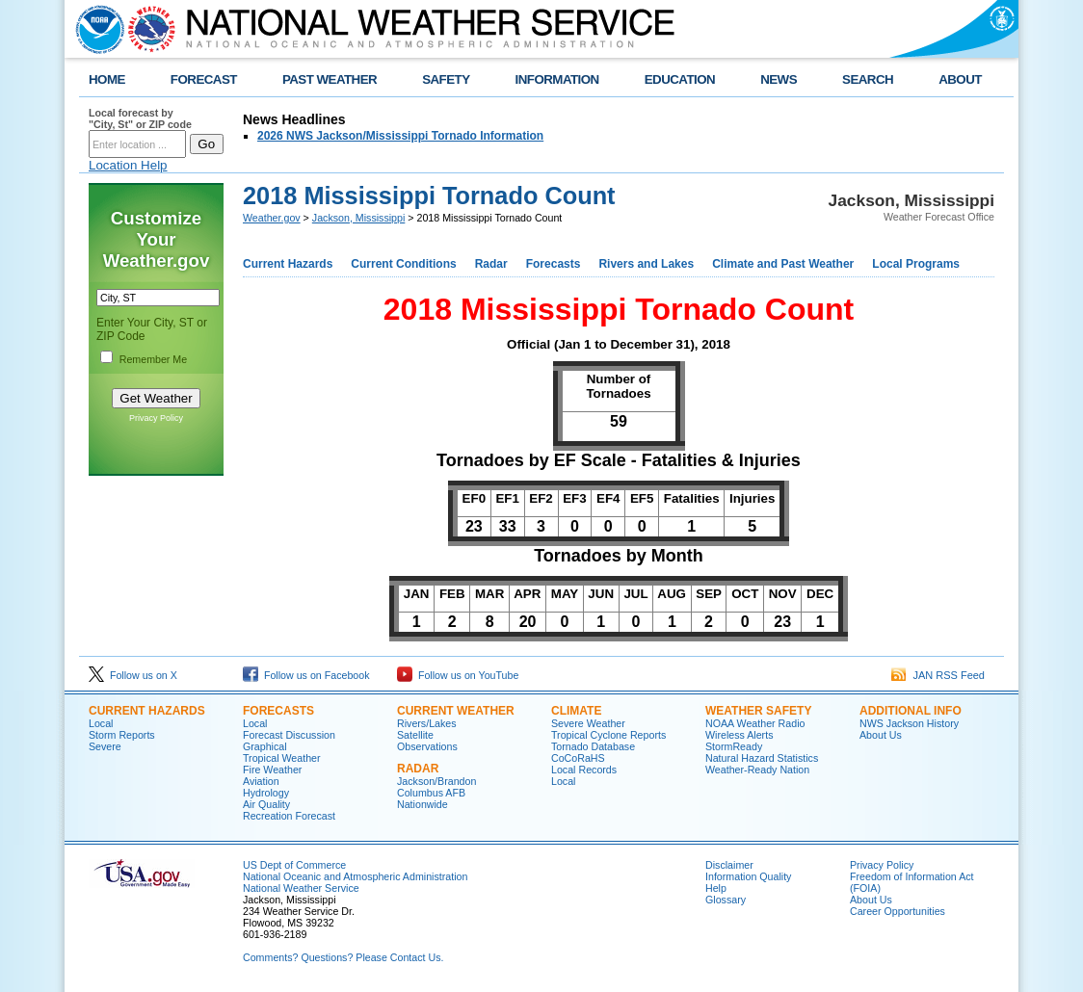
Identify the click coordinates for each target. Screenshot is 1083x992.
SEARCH (867, 79)
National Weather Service (301, 888)
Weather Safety (758, 711)
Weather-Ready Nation (757, 769)
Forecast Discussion (289, 735)
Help (715, 888)
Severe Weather (588, 723)
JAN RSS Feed (938, 675)
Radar (491, 264)
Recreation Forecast (289, 816)
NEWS (778, 79)
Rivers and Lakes (646, 264)
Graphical (265, 746)
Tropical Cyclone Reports (608, 735)
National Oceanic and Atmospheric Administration (355, 876)
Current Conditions (403, 264)
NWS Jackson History (909, 723)
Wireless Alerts (739, 735)
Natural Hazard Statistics (761, 758)
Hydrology (266, 792)
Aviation (261, 781)
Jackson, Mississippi (359, 217)
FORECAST (204, 79)
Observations (427, 746)
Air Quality (266, 804)
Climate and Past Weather (783, 264)
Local (101, 723)
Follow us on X (133, 675)
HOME (107, 79)
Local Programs (916, 264)
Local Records (584, 769)
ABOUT (960, 79)
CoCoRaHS (578, 758)
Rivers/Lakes (427, 723)
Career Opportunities (897, 911)
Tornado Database (593, 746)
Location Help (128, 165)
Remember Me (153, 359)
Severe (105, 746)
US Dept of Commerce (294, 865)
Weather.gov (272, 217)
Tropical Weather (282, 758)
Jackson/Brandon (436, 781)
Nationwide (422, 804)
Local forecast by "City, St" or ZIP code (140, 118)
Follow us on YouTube (457, 675)
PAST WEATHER (329, 79)
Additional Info (910, 711)
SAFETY (445, 79)
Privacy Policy (156, 418)
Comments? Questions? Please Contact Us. (343, 957)
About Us (880, 735)
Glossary (725, 899)
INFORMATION (557, 79)
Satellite (415, 735)
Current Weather (456, 711)
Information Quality (748, 876)
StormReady (733, 746)
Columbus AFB (431, 792)
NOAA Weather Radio (755, 723)
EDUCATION (680, 79)
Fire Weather (272, 769)
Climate (576, 711)
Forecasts (553, 264)
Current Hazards (287, 264)
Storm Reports (122, 735)
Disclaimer (729, 865)
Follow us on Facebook (306, 675)
